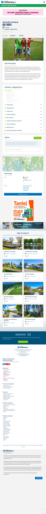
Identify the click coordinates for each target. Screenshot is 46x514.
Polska (4, 418)
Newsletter (5, 379)
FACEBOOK (25, 190)
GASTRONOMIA (9, 108)
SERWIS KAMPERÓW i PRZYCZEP (13, 120)
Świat (4, 419)
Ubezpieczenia (5, 380)
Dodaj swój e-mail (23, 341)
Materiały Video (6, 405)
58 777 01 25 (23, 352)
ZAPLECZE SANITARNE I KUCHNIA (13, 130)
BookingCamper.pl (6, 398)
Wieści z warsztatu (6, 433)
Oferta (5, 35)
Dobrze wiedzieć (6, 431)
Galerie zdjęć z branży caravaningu (9, 404)
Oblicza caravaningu (6, 424)
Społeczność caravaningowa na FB (9, 410)
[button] (23, 90)
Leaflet (33, 170)
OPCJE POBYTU (9, 117)
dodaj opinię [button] (37, 137)
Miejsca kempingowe (8, 5)
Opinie (21, 35)
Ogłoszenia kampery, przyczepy (8, 396)
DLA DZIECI (8, 90)
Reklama (5, 373)
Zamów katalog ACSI (7, 387)
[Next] (42, 35)
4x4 (4, 435)
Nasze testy (5, 434)
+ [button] (4, 158)
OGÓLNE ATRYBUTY (10, 114)
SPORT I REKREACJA (10, 124)
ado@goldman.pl (24, 355)
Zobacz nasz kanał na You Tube (8, 409)
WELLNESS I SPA (9, 127)
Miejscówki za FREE (6, 394)
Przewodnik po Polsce (7, 421)
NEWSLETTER (20, 334)
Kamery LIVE (5, 408)
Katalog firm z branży (7, 397)
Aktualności (5, 417)
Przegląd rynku (6, 428)
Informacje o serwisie (7, 372)
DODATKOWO (9, 104)
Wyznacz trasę (23, 194)
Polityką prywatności (27, 472)
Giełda (4, 411)
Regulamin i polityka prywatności (9, 378)
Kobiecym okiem (6, 422)
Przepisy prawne (6, 430)
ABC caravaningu (6, 423)
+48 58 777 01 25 (24, 353)
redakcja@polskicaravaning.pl (24, 354)
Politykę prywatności (25, 455)
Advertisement (6, 374)
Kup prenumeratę (6, 385)
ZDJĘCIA (13, 35)
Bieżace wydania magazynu (8, 386)
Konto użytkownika (6, 369)
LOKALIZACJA (9, 111)
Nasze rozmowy (6, 436)
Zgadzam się (38, 477)
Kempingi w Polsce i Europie (8, 393)
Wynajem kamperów (6, 425)
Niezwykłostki (5, 437)
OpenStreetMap (37, 170)
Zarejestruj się (5, 371)
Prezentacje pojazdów (7, 429)
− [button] (4, 160)
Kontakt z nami (6, 375)
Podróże (4, 427)
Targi (4, 440)
